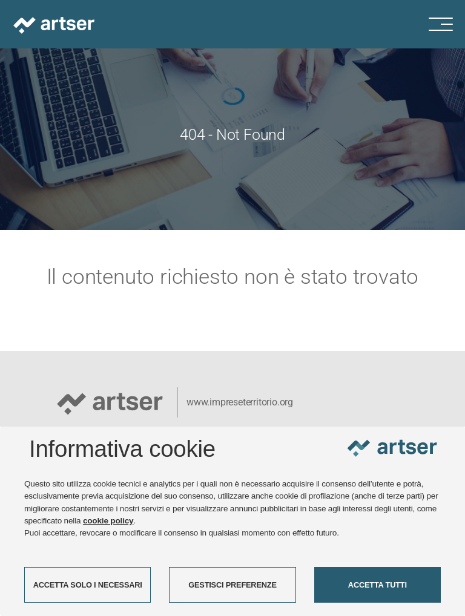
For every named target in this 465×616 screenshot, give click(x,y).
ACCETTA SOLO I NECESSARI (87, 584)
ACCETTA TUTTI (377, 584)
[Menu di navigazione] (447, 24)
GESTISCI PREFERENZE (232, 584)
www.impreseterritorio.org (239, 402)
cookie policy (108, 520)
